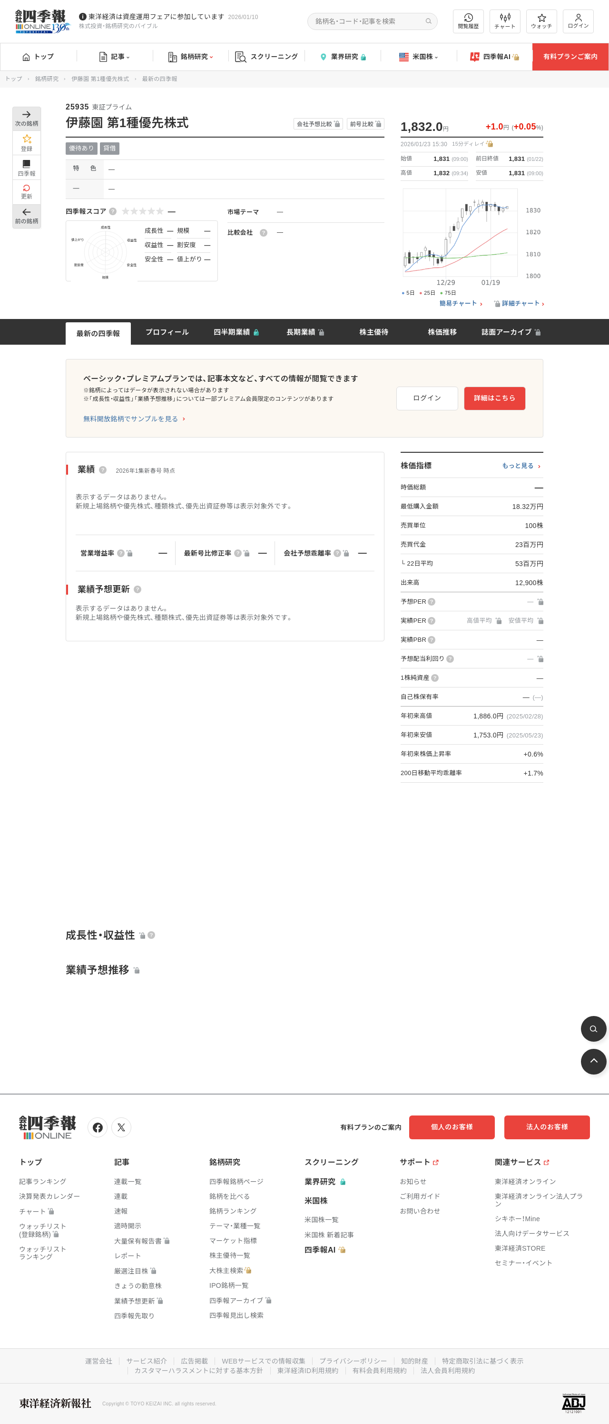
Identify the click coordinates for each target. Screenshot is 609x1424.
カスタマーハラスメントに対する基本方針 (199, 1370)
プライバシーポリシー (353, 1361)
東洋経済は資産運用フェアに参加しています (156, 16)
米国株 (418, 57)
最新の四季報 (98, 333)
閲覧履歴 (468, 21)
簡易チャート (459, 303)
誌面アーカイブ (506, 332)
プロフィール (167, 332)
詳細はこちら (495, 398)
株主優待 (373, 332)
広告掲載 (194, 1361)
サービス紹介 (146, 1361)
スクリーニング (266, 57)
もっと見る (518, 466)
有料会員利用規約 (380, 1370)
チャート (505, 21)
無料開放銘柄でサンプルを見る (130, 419)
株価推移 (442, 332)
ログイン (578, 21)
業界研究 (342, 56)
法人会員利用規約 (448, 1370)
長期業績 (300, 332)
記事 (114, 57)
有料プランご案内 (570, 56)
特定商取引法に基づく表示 (483, 1361)
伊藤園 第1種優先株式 (100, 79)
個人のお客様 (452, 1127)
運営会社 (98, 1361)
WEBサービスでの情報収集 (263, 1361)
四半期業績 (232, 332)
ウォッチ (541, 21)
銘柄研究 (190, 57)
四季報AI (495, 57)
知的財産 (414, 1361)
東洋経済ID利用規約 (308, 1370)
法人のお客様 (547, 1127)
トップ (38, 56)
